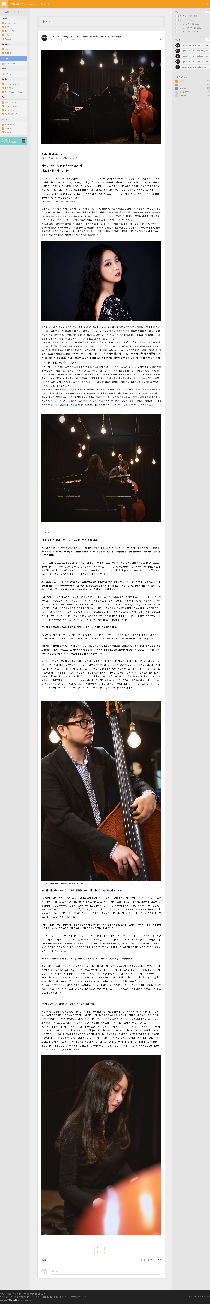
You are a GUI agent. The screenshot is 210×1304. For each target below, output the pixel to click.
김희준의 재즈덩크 (9, 114)
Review (5, 69)
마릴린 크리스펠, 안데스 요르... (187, 24)
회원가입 (17, 12)
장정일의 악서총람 (9, 106)
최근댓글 (179, 40)
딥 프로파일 (7, 88)
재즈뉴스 (6, 39)
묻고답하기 (7, 53)
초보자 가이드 (8, 125)
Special (31, 4)
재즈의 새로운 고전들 (10, 84)
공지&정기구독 (8, 23)
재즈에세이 (7, 132)
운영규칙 (207, 1297)
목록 (159, 40)
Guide (4, 79)
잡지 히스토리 (8, 31)
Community (6, 44)
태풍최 (182, 81)
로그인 (7, 12)
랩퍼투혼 (183, 96)
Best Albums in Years (12, 92)
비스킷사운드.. (185, 92)
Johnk (52, 40)
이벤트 (5, 27)
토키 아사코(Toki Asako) (186, 32)
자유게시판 (7, 49)
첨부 (151, 1260)
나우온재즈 (7, 128)
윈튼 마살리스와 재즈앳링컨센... (188, 16)
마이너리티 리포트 (9, 110)
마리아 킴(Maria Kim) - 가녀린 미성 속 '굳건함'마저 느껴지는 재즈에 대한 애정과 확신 (85, 36)
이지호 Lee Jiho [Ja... (185, 20)
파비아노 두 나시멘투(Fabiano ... (189, 28)
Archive (5, 119)
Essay (4, 97)
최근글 (178, 12)
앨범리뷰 (6, 74)
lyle (181, 85)
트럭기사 (183, 88)
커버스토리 (43, 4)
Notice (4, 18)
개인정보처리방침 (195, 1297)
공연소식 (6, 35)
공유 (143, 1260)
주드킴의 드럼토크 (9, 102)
